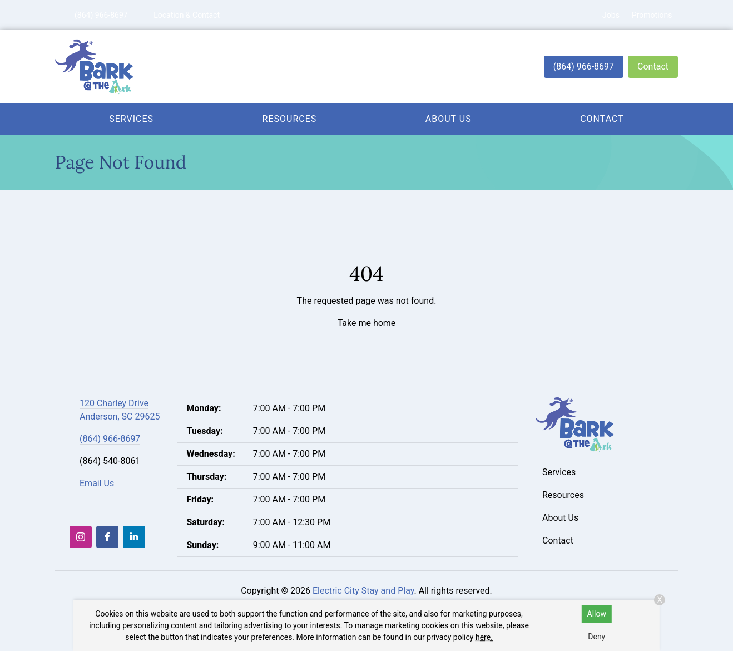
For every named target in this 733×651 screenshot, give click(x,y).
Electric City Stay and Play (363, 590)
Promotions (652, 15)
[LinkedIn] (134, 537)
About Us (448, 119)
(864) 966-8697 (583, 66)
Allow (596, 613)
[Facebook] (107, 537)
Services (131, 119)
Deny (596, 636)
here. (484, 637)
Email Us (97, 483)
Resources (290, 119)
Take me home (367, 323)
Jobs (611, 15)
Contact (652, 66)
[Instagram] (81, 537)
